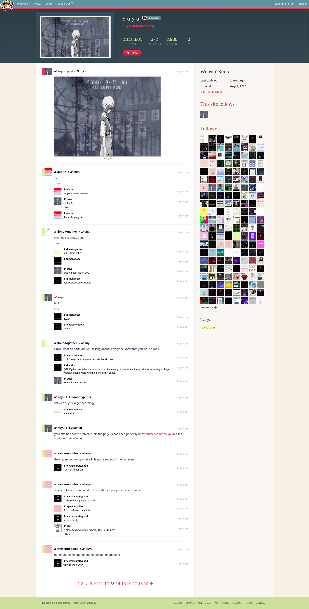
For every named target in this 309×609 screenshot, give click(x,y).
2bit (67, 526)
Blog (208, 603)
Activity (37, 3)
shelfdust (70, 365)
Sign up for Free (284, 3)
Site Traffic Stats (211, 91)
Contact (261, 603)
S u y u (82, 71)
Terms (249, 603)
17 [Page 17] (135, 583)
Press (225, 603)
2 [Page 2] (82, 583)
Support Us (65, 3)
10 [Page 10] (95, 583)
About (178, 603)
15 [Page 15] (123, 583)
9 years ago (183, 71)
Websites (22, 3)
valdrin (60, 171)
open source (63, 602)
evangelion (208, 327)
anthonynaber (72, 259)
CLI (200, 603)
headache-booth (74, 324)
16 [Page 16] (129, 583)
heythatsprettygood (76, 465)
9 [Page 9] (91, 583)
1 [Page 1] (79, 583)
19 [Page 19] (146, 583)
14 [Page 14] (118, 583)
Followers (210, 128)
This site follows (217, 104)
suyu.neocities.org (138, 26)
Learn (49, 3)
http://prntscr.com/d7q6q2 (154, 434)
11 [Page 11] (101, 583)
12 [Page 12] (106, 583)
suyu (59, 71)
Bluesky (91, 602)
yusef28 (75, 427)
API (216, 603)
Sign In (302, 3)
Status (237, 603)
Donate (190, 603)
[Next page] (151, 583)
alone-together (65, 231)
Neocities (47, 602)
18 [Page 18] (140, 583)
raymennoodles (66, 453)
